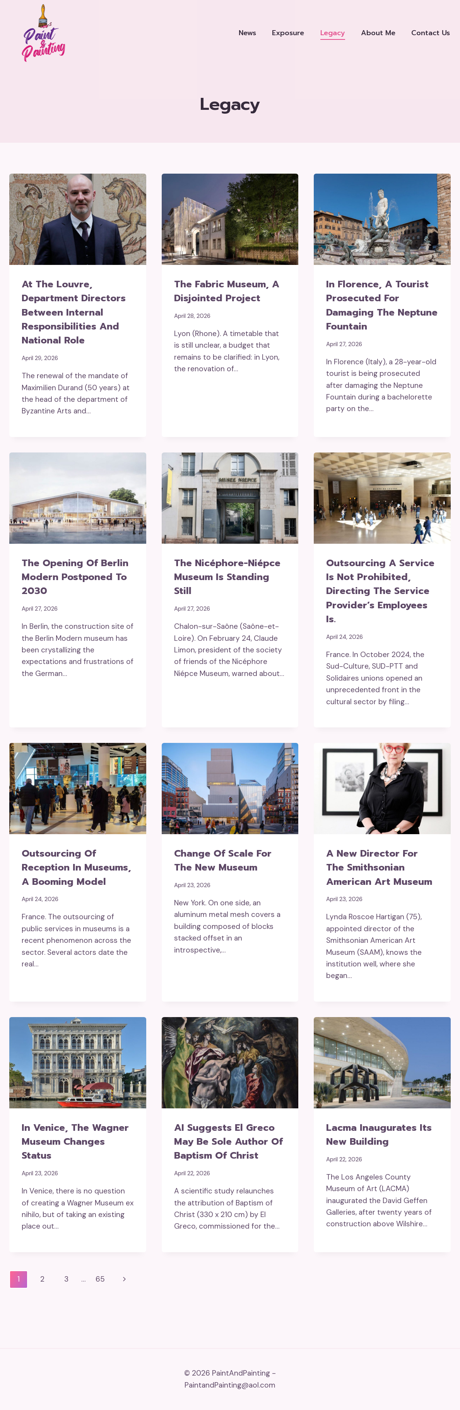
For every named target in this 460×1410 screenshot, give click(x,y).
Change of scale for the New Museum (226, 874)
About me (378, 32)
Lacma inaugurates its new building (381, 1162)
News (247, 32)
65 (100, 1308)
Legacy (332, 32)
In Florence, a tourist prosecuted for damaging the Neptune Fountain (380, 305)
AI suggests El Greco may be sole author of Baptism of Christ (227, 1170)
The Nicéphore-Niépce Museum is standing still (230, 577)
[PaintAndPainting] (40, 33)
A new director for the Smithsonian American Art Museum (374, 888)
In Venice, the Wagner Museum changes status (63, 1170)
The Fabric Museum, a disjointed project (229, 291)
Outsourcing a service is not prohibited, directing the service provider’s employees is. (379, 598)
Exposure (288, 32)
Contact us (430, 32)
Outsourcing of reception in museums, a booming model (76, 888)
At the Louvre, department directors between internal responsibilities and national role (77, 312)
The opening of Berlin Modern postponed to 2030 (71, 577)
